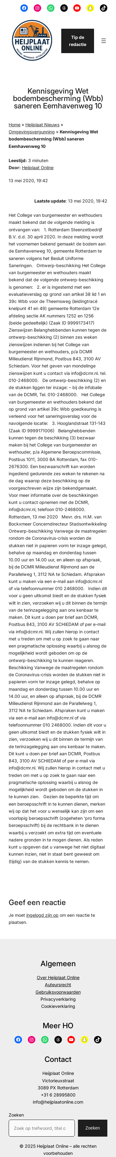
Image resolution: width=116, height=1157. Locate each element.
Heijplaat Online (38, 167)
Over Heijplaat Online (58, 977)
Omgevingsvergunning (32, 131)
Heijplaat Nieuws (42, 124)
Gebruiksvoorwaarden (58, 992)
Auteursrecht (58, 984)
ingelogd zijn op (42, 915)
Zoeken (16, 1114)
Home (14, 124)
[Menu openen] (103, 40)
